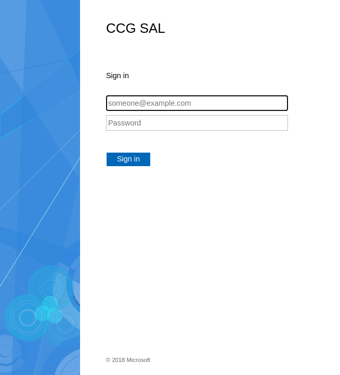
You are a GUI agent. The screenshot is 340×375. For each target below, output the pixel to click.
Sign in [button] (128, 159)
